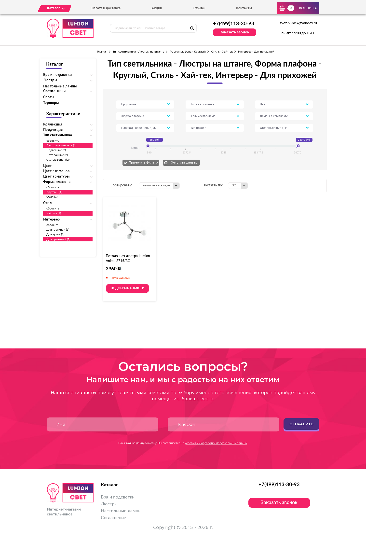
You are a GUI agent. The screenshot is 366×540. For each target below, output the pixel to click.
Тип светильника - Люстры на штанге (138, 51)
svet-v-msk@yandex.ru (298, 23)
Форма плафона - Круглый (188, 51)
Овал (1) (51, 196)
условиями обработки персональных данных (216, 443)
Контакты (244, 8)
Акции (156, 8)
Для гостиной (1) (57, 229)
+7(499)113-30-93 (233, 23)
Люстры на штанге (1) (61, 145)
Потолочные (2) (57, 154)
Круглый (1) (54, 192)
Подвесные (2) (56, 150)
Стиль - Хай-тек (222, 51)
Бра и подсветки (118, 497)
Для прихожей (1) (58, 239)
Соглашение (113, 518)
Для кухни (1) (55, 234)
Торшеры (51, 103)
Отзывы (199, 8)
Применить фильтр (143, 162)
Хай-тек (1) (53, 213)
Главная (102, 51)
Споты (48, 97)
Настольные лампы (60, 86)
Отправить (301, 424)
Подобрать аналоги (127, 288)
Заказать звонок (234, 32)
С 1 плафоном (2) (58, 159)
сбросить (52, 140)
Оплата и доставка (106, 8)
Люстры (109, 504)
